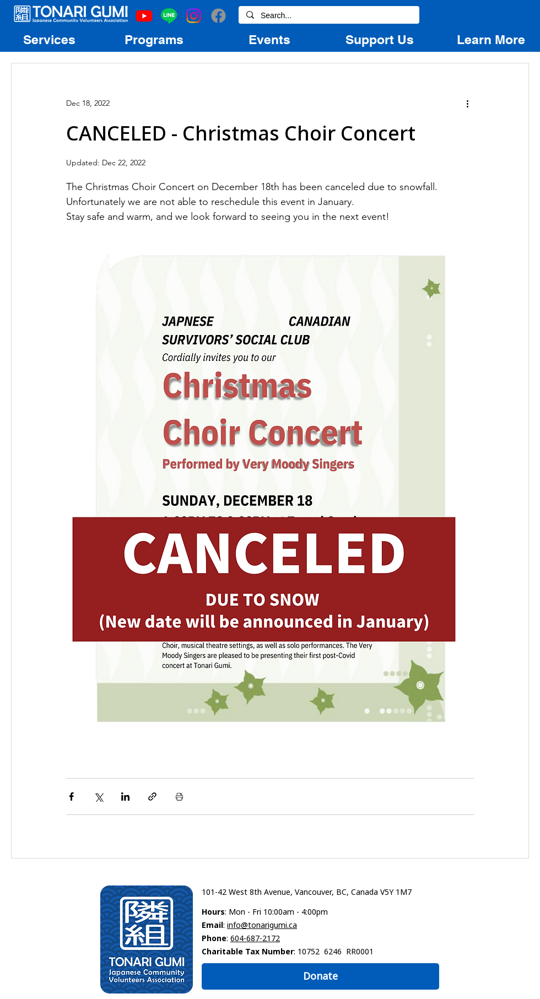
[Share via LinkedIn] (125, 796)
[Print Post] (179, 796)
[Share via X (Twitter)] (98, 796)
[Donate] (320, 976)
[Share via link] (152, 796)
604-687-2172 (255, 938)
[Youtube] (144, 15)
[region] (49, 39)
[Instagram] (193, 15)
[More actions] (467, 103)
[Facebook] (218, 15)
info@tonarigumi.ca (262, 925)
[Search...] (328, 16)
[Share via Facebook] (71, 796)
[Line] (169, 15)
